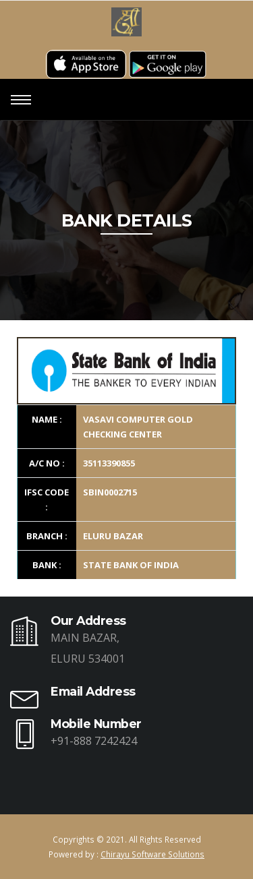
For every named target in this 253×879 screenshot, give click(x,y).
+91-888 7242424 (94, 740)
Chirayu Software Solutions (152, 854)
